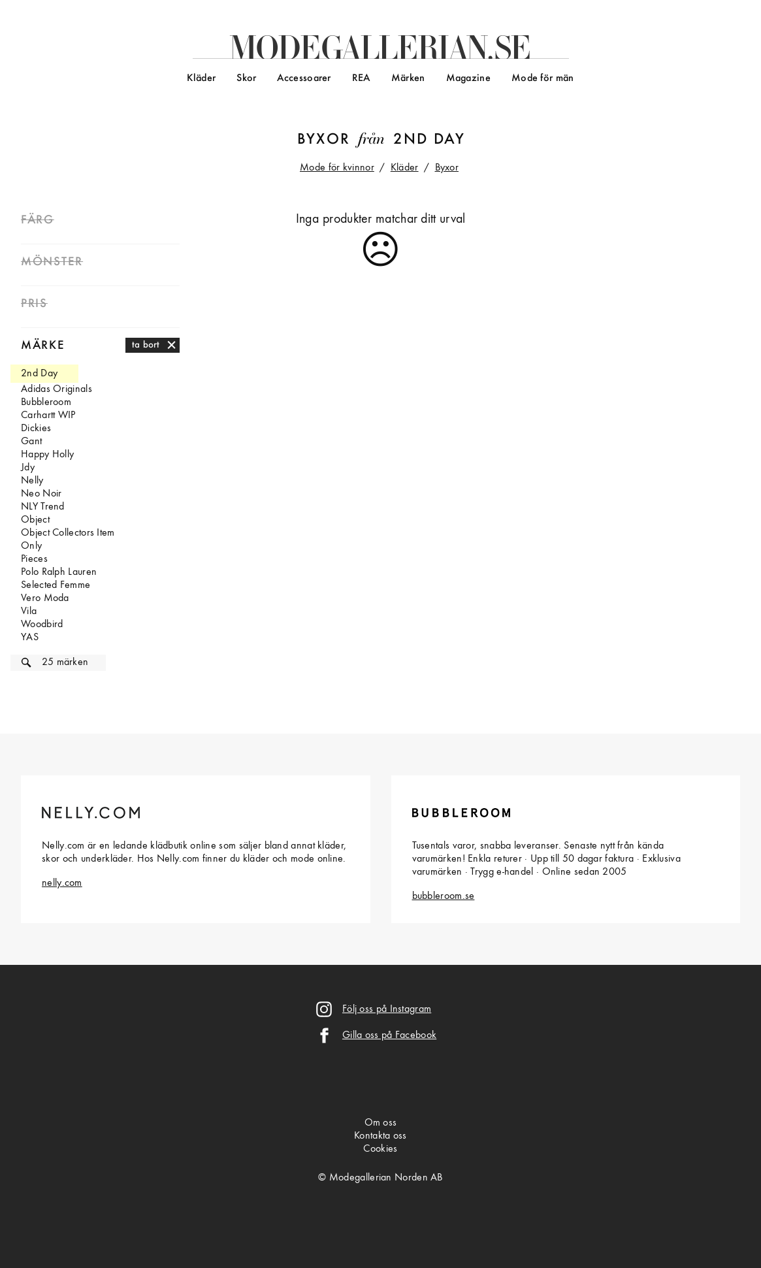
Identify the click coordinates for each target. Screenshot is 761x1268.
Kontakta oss (380, 1136)
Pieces (34, 559)
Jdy (28, 468)
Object (35, 520)
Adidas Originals (56, 389)
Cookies (380, 1149)
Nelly (32, 481)
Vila (29, 611)
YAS (30, 637)
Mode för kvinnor (337, 168)
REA (361, 78)
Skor (246, 78)
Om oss (380, 1123)
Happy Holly (47, 454)
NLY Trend (43, 507)
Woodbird (42, 624)
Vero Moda (45, 598)
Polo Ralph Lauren (59, 572)
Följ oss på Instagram (386, 1009)
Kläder (201, 78)
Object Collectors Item (68, 533)
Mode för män (542, 78)
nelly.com (62, 883)
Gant (31, 441)
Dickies (36, 428)
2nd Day (429, 140)
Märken (408, 78)
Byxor (323, 140)
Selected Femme (55, 585)
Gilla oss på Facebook (389, 1035)
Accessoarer (304, 78)
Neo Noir (41, 494)
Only (31, 546)
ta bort (146, 345)
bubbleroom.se (443, 896)
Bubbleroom (46, 402)
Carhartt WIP (48, 415)
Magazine (468, 78)
